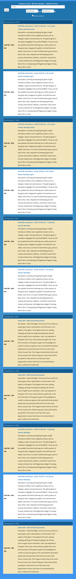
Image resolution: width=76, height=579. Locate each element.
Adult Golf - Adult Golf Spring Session (31, 321)
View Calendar (39, 4)
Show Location (39, 16)
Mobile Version (52, 4)
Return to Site (25, 4)
